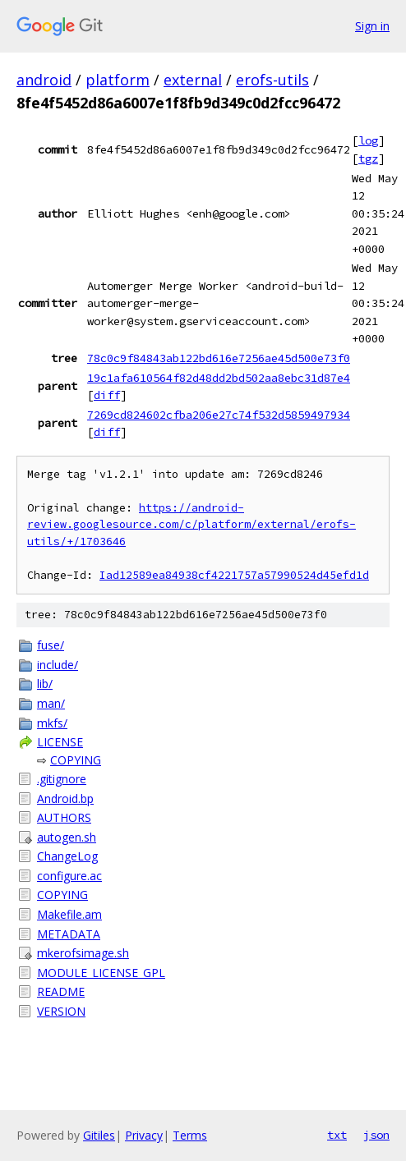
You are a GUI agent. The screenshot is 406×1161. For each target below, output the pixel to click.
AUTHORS (64, 817)
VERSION (61, 1011)
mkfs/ (52, 723)
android (44, 79)
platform (117, 79)
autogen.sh (66, 837)
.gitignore (61, 779)
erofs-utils (272, 79)
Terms (190, 1135)
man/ (51, 703)
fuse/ (50, 645)
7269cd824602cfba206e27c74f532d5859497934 (218, 414)
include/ (57, 664)
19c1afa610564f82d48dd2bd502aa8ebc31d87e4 (218, 377)
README (61, 991)
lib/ (45, 683)
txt (337, 1134)
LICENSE (60, 742)
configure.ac (69, 875)
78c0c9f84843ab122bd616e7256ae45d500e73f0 (218, 358)
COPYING (75, 760)
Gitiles (99, 1135)
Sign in (372, 26)
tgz (368, 158)
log (368, 140)
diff (107, 395)
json (376, 1134)
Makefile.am (69, 914)
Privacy (144, 1135)
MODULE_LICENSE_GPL (101, 972)
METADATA (68, 934)
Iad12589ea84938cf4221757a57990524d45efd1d (234, 575)
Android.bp (65, 798)
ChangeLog (67, 856)
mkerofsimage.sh (83, 953)
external (193, 79)
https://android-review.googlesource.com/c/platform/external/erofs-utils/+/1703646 (191, 524)
